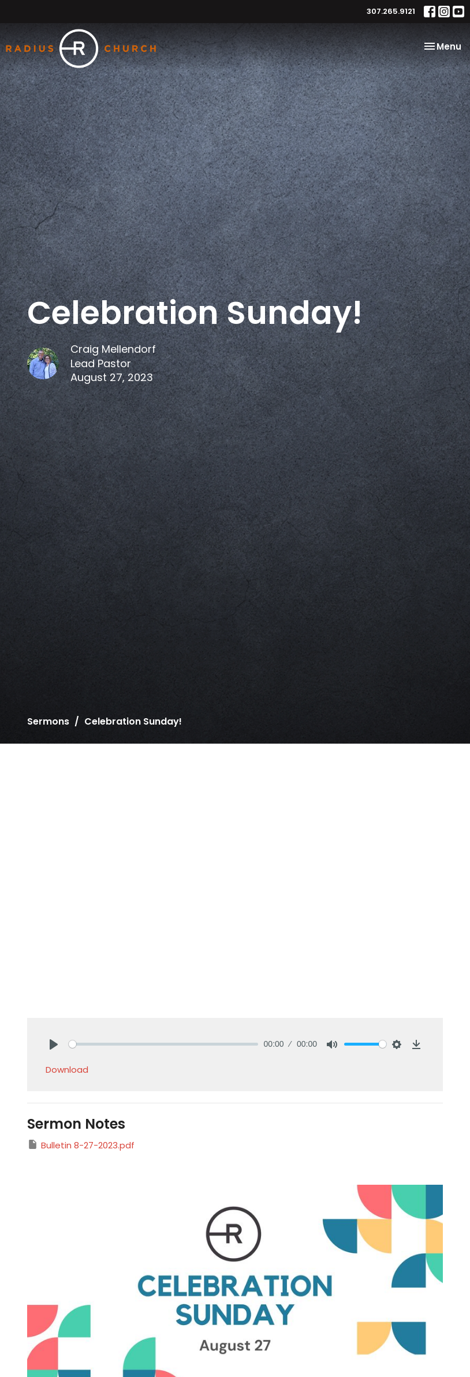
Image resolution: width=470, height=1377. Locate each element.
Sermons (48, 721)
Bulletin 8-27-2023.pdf (81, 1145)
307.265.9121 (391, 11)
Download (67, 1069)
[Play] (53, 1044)
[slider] (163, 1044)
